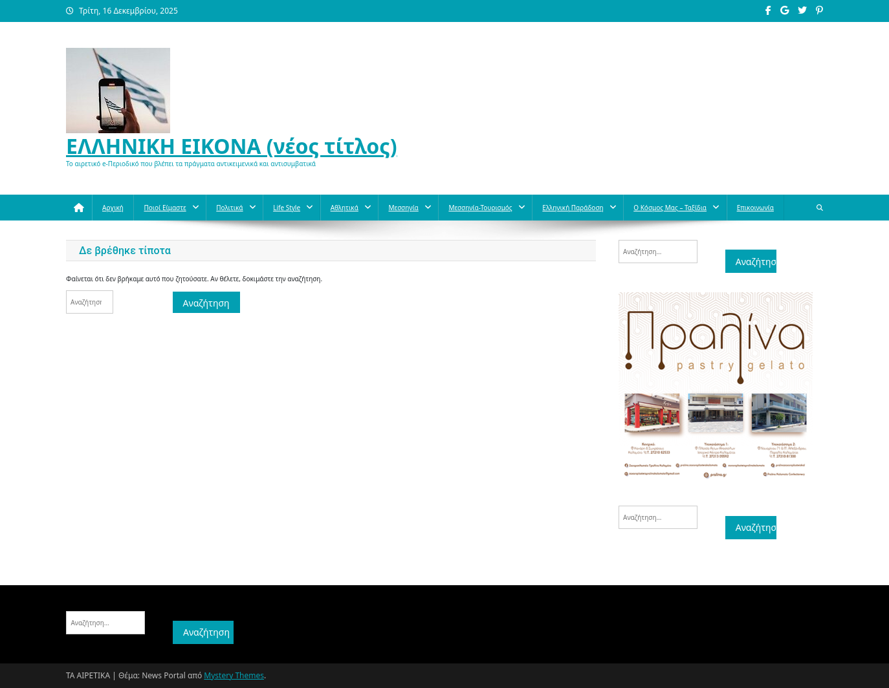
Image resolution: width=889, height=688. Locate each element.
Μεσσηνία (403, 207)
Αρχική (113, 207)
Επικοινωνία (755, 207)
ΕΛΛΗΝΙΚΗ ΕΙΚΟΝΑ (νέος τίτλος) (231, 146)
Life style (286, 207)
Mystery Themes (234, 675)
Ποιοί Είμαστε (165, 207)
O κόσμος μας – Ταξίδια (670, 207)
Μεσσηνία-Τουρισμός (480, 207)
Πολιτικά (229, 207)
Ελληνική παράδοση (572, 207)
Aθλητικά (344, 207)
